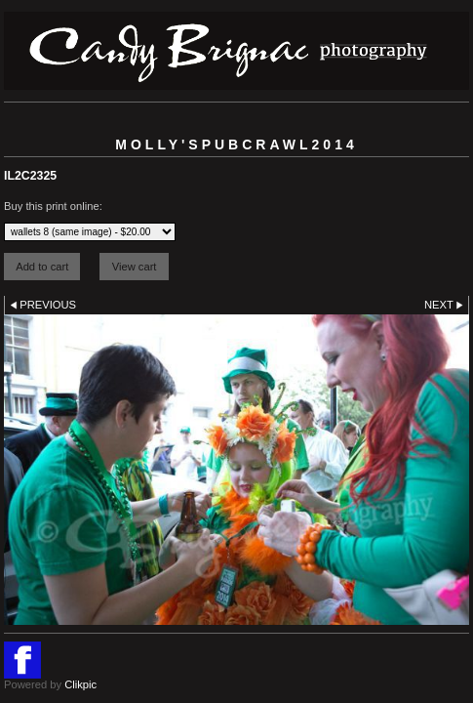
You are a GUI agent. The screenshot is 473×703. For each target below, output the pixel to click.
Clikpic (80, 684)
